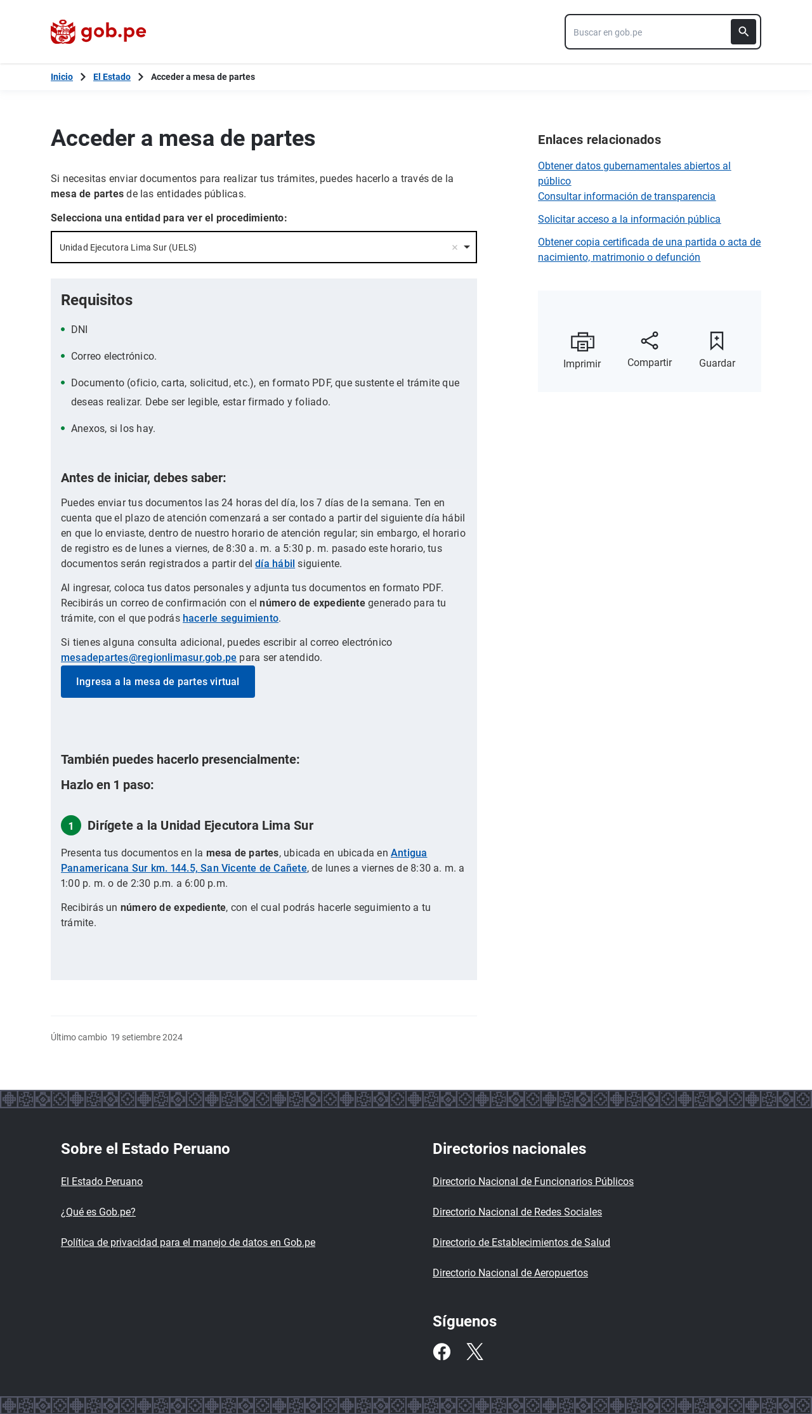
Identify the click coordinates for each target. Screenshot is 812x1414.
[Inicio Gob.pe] (62, 77)
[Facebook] (441, 1352)
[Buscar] (743, 31)
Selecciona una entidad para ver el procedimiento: (169, 218)
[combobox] (663, 31)
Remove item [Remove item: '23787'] (455, 247)
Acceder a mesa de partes (203, 77)
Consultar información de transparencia (627, 196)
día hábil (275, 564)
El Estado (112, 77)
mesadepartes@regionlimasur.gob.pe (149, 657)
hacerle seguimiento (230, 618)
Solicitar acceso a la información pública (629, 219)
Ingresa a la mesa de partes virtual (158, 682)
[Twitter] (474, 1352)
